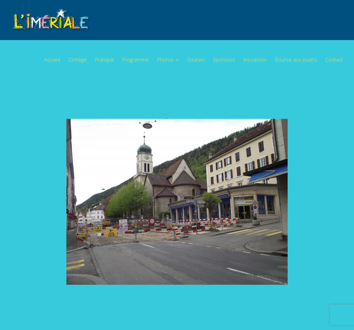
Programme (135, 59)
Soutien (196, 59)
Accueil (52, 59)
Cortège (77, 59)
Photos (165, 59)
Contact (334, 59)
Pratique (104, 59)
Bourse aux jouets (296, 59)
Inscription (255, 59)
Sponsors (224, 59)
